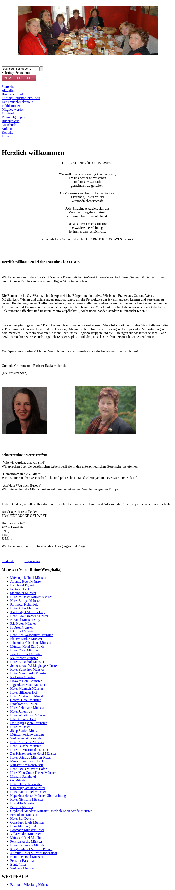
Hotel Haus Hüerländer (26, 784)
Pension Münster (21, 807)
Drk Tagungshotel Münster (28, 723)
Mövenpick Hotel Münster (28, 577)
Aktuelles (8, 90)
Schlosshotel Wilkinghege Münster (34, 665)
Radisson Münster (22, 677)
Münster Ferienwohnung (27, 734)
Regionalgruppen (13, 117)
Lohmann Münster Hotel (27, 830)
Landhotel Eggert (22, 585)
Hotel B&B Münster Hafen (28, 769)
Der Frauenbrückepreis (17, 102)
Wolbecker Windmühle (26, 738)
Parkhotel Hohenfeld (24, 604)
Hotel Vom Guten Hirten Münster (33, 772)
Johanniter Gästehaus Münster (30, 642)
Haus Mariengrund (23, 826)
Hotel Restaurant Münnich (28, 845)
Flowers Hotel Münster (26, 681)
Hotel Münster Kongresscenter (31, 597)
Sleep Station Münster (25, 730)
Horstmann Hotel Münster (28, 792)
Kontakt (7, 132)
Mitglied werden (13, 109)
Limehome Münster (23, 704)
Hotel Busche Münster (25, 746)
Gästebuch (9, 125)
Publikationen (11, 105)
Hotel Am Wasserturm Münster (31, 635)
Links (5, 136)
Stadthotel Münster (23, 593)
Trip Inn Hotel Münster (26, 654)
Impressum (32, 561)
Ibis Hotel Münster (23, 623)
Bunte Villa (18, 864)
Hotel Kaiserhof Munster (27, 662)
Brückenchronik (13, 94)
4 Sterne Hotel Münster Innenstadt (33, 853)
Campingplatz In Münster (27, 788)
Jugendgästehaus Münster (27, 685)
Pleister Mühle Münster (26, 639)
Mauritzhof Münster (24, 658)
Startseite (8, 86)
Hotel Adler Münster (24, 608)
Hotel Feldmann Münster (27, 707)
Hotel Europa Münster (25, 600)
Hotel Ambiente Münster (27, 742)
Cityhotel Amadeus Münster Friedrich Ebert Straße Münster (51, 811)
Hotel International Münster (29, 750)
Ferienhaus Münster (23, 815)
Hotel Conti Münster (24, 650)
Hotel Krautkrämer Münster (29, 616)
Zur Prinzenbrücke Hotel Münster (33, 753)
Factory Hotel (19, 589)
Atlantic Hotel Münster (26, 581)
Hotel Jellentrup (21, 711)
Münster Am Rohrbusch (26, 765)
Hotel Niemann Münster (26, 799)
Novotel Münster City (25, 620)
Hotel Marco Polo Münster (28, 673)
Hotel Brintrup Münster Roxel (30, 757)
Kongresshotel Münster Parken (31, 849)
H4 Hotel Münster (22, 631)
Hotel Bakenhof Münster (27, 669)
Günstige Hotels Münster (27, 822)
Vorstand (8, 113)
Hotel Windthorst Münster (28, 715)
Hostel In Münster (22, 803)
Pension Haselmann (23, 860)
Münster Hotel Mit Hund (27, 837)
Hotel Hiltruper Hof (23, 692)
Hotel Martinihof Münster (28, 696)
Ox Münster (18, 780)
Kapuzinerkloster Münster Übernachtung (38, 795)
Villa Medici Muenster (25, 834)
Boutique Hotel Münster (26, 857)
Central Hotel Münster (25, 700)
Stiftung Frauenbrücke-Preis (21, 98)
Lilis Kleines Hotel (23, 719)
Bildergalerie (10, 121)
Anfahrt (7, 128)
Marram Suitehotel (23, 776)
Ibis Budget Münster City (27, 612)
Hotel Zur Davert (22, 818)
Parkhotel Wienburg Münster (30, 884)
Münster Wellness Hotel (26, 761)
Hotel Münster (20, 727)
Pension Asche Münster (26, 841)
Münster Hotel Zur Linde (27, 646)
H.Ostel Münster (21, 627)
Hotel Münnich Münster (26, 688)
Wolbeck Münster (22, 868)
